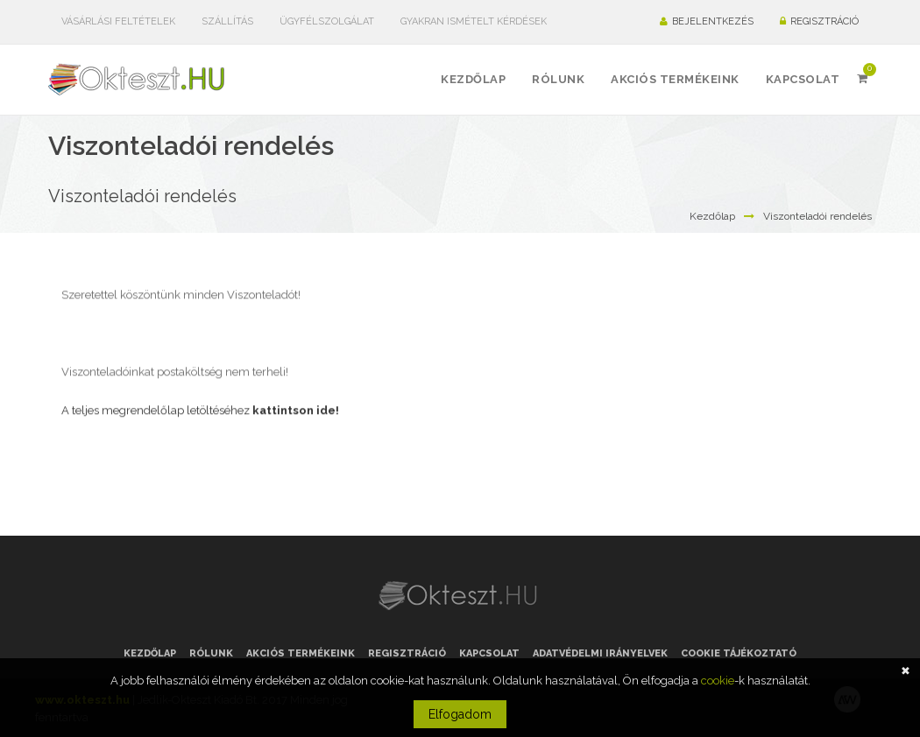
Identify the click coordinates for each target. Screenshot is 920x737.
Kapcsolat (489, 653)
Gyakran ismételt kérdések (473, 21)
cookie (717, 680)
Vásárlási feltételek (118, 21)
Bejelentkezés (707, 21)
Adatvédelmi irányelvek (600, 653)
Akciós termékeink (300, 653)
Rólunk (211, 653)
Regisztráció (819, 21)
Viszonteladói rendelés (817, 216)
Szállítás (227, 21)
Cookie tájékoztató (738, 653)
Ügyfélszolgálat (327, 21)
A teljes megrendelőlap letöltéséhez (200, 405)
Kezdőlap (712, 216)
